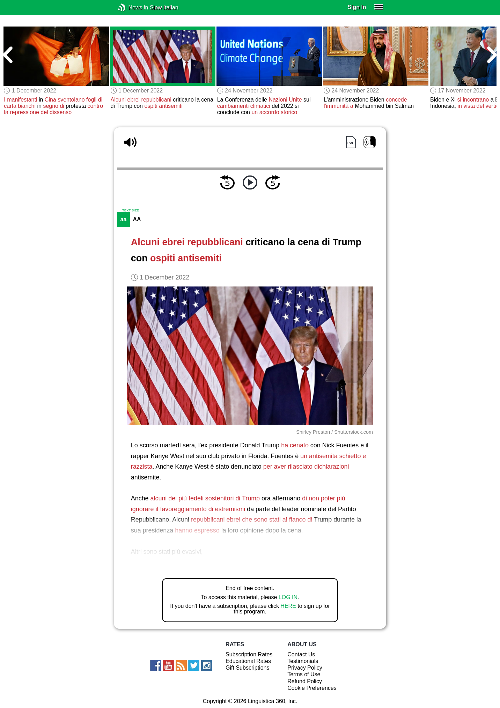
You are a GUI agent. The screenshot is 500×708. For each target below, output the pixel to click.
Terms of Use (303, 674)
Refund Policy (304, 681)
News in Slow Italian (132, 7)
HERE (288, 606)
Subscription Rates (249, 654)
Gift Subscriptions (247, 668)
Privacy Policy (304, 668)
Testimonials (302, 661)
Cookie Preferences (312, 688)
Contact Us (301, 654)
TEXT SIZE (130, 210)
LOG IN (288, 597)
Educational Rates (248, 661)
